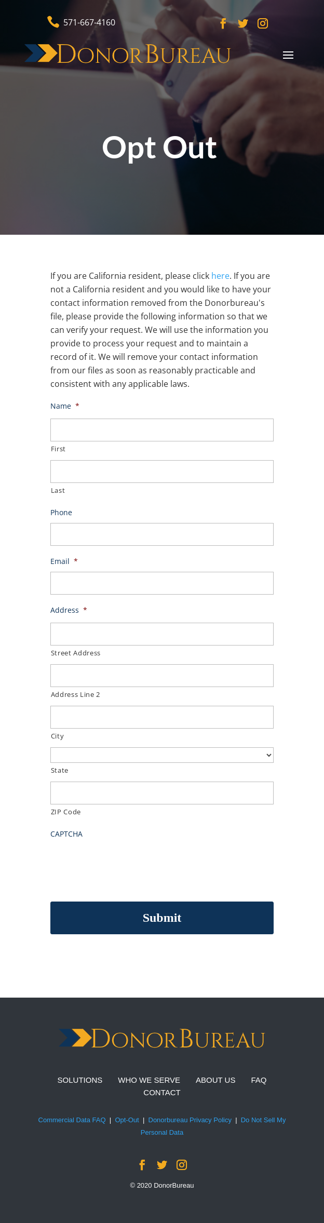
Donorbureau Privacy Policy (190, 1120)
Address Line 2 (75, 694)
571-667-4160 (89, 22)
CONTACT (161, 1092)
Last (58, 490)
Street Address (76, 652)
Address (68, 610)
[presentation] (129, 864)
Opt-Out (127, 1120)
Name (64, 406)
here (220, 275)
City (57, 736)
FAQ (258, 1080)
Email (64, 561)
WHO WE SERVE (149, 1080)
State (60, 770)
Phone (61, 512)
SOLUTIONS (80, 1080)
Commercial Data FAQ (72, 1120)
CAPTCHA (66, 834)
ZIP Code (66, 811)
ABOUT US (215, 1080)
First (58, 448)
